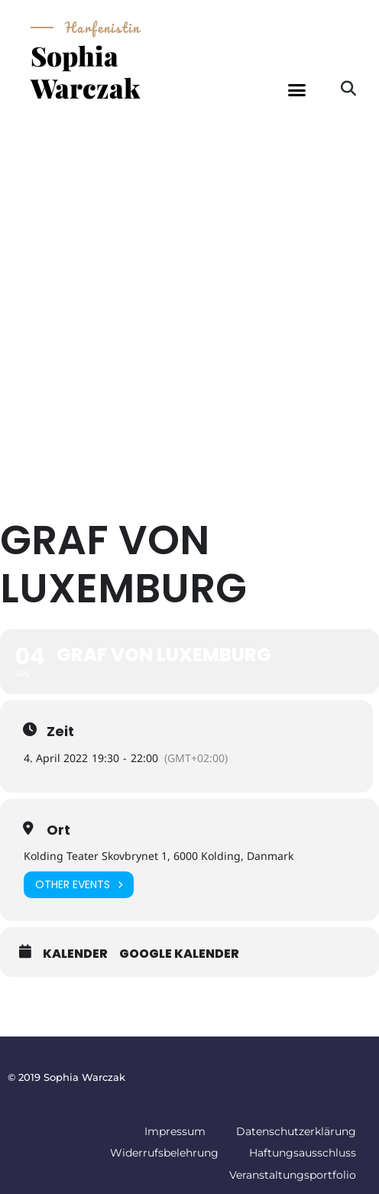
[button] (297, 90)
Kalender (75, 954)
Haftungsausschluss (302, 1153)
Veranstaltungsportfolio (292, 1175)
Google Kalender (179, 954)
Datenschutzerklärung (296, 1131)
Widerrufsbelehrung (164, 1153)
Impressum (175, 1131)
